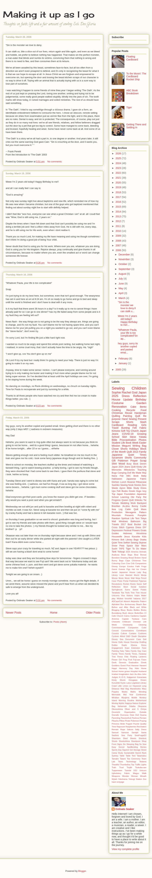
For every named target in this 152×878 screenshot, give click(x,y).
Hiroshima (141, 533)
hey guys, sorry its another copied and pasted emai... (128, 348)
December (124, 254)
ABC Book (132, 476)
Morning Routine (126, 700)
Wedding (124, 503)
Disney (115, 566)
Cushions (142, 633)
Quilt (137, 416)
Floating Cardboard (132, 58)
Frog (125, 660)
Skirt (124, 436)
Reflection (139, 396)
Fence (120, 657)
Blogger (82, 871)
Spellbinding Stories (136, 747)
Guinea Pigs (124, 569)
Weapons (116, 776)
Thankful (115, 765)
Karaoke (136, 536)
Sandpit (134, 732)
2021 (119, 177)
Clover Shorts (120, 448)
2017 (119, 197)
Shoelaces (135, 741)
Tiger (129, 107)
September (124, 269)
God (135, 392)
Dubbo (115, 645)
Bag (144, 445)
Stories (137, 485)
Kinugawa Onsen (137, 680)
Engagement (117, 648)
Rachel (126, 392)
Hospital (134, 671)
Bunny (135, 506)
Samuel (115, 732)
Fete (126, 657)
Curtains (132, 633)
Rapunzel (121, 727)
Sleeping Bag (132, 744)
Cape (127, 561)
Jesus (127, 536)
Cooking (116, 410)
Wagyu (136, 773)
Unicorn (142, 770)
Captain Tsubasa (130, 619)
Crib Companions (138, 563)
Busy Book (132, 464)
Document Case (133, 639)
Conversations (127, 631)
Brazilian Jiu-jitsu (121, 506)
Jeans (115, 433)
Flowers (136, 530)
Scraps (115, 422)
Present (142, 419)
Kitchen (115, 482)
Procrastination (128, 439)
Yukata (142, 436)
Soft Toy (125, 430)
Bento (143, 406)
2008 (119, 240)
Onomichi (116, 712)
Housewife (117, 536)
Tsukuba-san (140, 767)
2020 (119, 182)
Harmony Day (126, 668)
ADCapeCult (117, 601)
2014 (119, 211)
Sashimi (115, 735)
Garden (141, 403)
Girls (143, 425)
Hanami (142, 665)
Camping (122, 473)
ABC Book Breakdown (132, 92)
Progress (116, 500)
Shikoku (138, 500)
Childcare (126, 622)
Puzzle (136, 724)
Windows (123, 521)
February (123, 358)
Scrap (143, 460)
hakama (137, 598)
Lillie (120, 686)
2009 (119, 235)
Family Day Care (138, 651)
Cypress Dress (133, 527)
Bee (144, 604)
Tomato (115, 503)
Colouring (116, 563)
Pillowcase (141, 482)
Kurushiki (116, 683)
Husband (142, 671)
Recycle (130, 410)
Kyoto (123, 683)
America (134, 552)
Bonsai (143, 555)
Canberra (134, 616)
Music (121, 578)
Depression (117, 530)
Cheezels (116, 622)
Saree (139, 584)
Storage (136, 750)
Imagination (124, 674)
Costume (118, 403)
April (121, 293)
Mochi (136, 575)
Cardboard (117, 425)
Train (114, 767)
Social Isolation (138, 587)
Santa (143, 732)
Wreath (143, 776)
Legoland (135, 683)
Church (135, 430)
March (122, 298)
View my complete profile (125, 849)
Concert (115, 631)
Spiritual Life (127, 518)
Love (121, 575)
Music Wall (130, 578)
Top (132, 765)
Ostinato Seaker (124, 809)
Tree (133, 593)
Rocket (126, 584)
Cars (144, 619)
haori (114, 782)
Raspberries (130, 727)
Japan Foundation (126, 494)
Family (142, 451)
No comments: (55, 161)
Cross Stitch (118, 527)
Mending (142, 692)
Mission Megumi (121, 445)
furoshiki (128, 598)
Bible (114, 439)
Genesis (122, 662)
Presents (129, 515)
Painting (127, 416)
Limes (125, 686)
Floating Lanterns (138, 657)
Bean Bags (126, 555)
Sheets (133, 738)
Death (134, 636)
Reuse (128, 413)
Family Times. (131, 654)
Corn (123, 563)
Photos (142, 439)
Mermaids (116, 695)
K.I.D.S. (122, 677)
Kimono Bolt (118, 539)
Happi (114, 668)
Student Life (118, 442)
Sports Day (117, 750)
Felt (135, 427)
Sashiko (116, 485)
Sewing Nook (127, 485)
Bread (131, 558)
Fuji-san (136, 660)
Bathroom (135, 521)
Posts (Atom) (60, 621)
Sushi (114, 548)
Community (140, 457)
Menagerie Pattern (135, 512)
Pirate (127, 721)
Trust (121, 767)
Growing (141, 433)
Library (115, 575)
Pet (144, 497)
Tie (144, 500)
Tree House (141, 593)
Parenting (116, 718)
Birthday (140, 399)
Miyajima (125, 698)
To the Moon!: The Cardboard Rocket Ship (136, 76)
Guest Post (125, 665)
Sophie (116, 392)
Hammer (135, 665)
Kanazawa (141, 677)
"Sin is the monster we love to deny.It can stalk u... (127, 306)
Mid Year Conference (134, 695)
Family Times (118, 654)
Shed (125, 738)
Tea (122, 593)
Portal (125, 581)
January (123, 363)
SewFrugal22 (140, 735)
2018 (119, 192)
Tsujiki (129, 767)
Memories (116, 470)
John (144, 674)
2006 (119, 250)
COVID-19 (127, 433)
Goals (143, 530)
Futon (143, 660)
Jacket (114, 572)
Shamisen (116, 738)
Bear (136, 555)
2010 (119, 231)
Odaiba (132, 706)
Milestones (129, 470)
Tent (137, 518)
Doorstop (134, 642)
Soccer (121, 747)
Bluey (123, 610)
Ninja (138, 578)
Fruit (130, 660)
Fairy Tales (125, 651)
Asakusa (115, 555)
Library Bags (132, 539)
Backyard (142, 503)
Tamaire (115, 759)
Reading (132, 425)
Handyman (140, 413)
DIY (144, 527)
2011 (119, 226)
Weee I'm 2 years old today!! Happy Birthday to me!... (128, 320)
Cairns (127, 616)
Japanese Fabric (136, 479)
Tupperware (117, 770)
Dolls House (124, 642)
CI (145, 613)
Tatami (123, 759)
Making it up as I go (49, 14)
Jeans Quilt (130, 467)
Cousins (115, 633)
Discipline (142, 636)
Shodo (114, 741)
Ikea (114, 509)
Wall (114, 521)
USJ (135, 770)
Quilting (116, 416)
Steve (133, 436)
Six (124, 744)
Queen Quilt (127, 500)
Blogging (115, 610)
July (121, 278)
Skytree (142, 542)
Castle (143, 506)
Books (129, 610)
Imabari (115, 674)
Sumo (127, 590)
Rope (122, 729)
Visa (123, 595)
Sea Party (126, 735)
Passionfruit (126, 718)
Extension (135, 648)
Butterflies (139, 613)
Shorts (129, 422)
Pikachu (115, 721)
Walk (144, 773)
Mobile (134, 698)
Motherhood (141, 700)
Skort (125, 587)
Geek (114, 662)
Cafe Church (117, 616)
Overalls (115, 715)
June (121, 283)
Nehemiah (122, 706)
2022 (119, 172)
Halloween (117, 479)
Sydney (115, 756)
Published (133, 581)
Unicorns (115, 595)
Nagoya (128, 703)
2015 (119, 206)
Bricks (143, 610)
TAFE (121, 548)
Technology (131, 761)
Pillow (121, 721)
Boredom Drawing (120, 558)
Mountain (116, 515)
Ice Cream (141, 569)
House (116, 399)
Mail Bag (125, 689)
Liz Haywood (135, 686)
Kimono (116, 430)
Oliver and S (132, 709)
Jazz (132, 674)
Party (138, 497)
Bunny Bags (118, 561)
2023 (119, 168)
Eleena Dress (138, 645)
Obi (132, 497)
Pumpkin (142, 515)
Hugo (138, 491)
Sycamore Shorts (122, 457)
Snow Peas (118, 545)
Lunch (123, 482)
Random (116, 518)
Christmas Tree (139, 561)
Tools (127, 593)
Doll (129, 473)
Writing (136, 445)
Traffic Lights (140, 765)
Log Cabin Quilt (128, 509)
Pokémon (123, 460)
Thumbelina (125, 765)
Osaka (143, 539)
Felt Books (122, 491)
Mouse (115, 578)
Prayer (134, 460)
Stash (143, 422)
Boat (130, 524)
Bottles (137, 610)
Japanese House (127, 572)
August (122, 273)
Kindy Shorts (118, 680)
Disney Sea (117, 639)
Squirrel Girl (127, 750)
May (121, 288)
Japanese (117, 454)
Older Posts (93, 612)
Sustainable (129, 753)
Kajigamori (131, 677)
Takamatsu (141, 756)
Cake (133, 406)
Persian (143, 718)
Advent (127, 601)
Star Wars (140, 545)
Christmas (117, 413)
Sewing (118, 388)
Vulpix (137, 595)
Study (120, 753)
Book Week (132, 442)
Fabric (142, 427)
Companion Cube (137, 628)
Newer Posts (13, 612)
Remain (115, 729)
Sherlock (143, 738)
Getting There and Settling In (136, 126)
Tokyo (143, 518)
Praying (143, 721)
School (115, 436)
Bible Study (133, 488)
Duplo (124, 645)
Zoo (144, 779)
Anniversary (130, 604)
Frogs (143, 566)
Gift (114, 460)
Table (122, 756)
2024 (119, 163)
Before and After (120, 607)
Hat (133, 569)
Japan (143, 430)
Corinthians (141, 631)
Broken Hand (140, 558)
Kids (144, 536)
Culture (124, 633)
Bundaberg (116, 613)
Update (128, 399)
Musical (131, 482)
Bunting (125, 427)
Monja (143, 575)
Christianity (127, 625)
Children (139, 388)
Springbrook (117, 590)
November (124, 259)
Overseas (124, 715)
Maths (133, 692)
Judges (115, 677)
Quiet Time (117, 542)
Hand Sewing (129, 419)
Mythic (121, 703)
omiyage (120, 782)
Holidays (134, 448)
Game (114, 569)
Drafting (142, 642)
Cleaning (142, 625)
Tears (120, 761)
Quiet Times (137, 454)
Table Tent (130, 756)
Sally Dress (140, 729)
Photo (119, 581)
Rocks (133, 584)
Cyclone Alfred (118, 636)
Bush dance (127, 613)
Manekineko (135, 689)
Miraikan (115, 698)
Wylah (114, 779)
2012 (119, 221)
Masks (124, 692)
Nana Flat (118, 476)
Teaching (142, 470)
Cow (128, 563)
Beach (139, 604)
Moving (115, 703)
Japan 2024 (118, 467)
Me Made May (139, 473)
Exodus (130, 566)
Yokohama (122, 779)
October (123, 264)
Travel (115, 427)
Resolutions (117, 584)
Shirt (114, 463)
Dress (126, 396)
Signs (119, 744)
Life (144, 467)
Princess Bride (118, 724)
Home (53, 612)
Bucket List (140, 524)
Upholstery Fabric (121, 773)
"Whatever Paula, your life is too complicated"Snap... (128, 334)
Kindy (139, 467)
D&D (128, 636)
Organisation (129, 712)
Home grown (124, 671)
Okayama (142, 706)
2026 (119, 153)
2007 (119, 245)
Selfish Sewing (130, 542)
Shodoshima (124, 741)
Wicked (120, 598)
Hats (137, 668)
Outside (142, 712)
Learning (124, 497)
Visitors (129, 595)
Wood (121, 463)
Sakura (130, 729)
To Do (135, 548)
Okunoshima (117, 709)
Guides (115, 533)
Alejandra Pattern (138, 601)
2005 (119, 369)
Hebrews (127, 533)
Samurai (125, 732)
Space (130, 545)
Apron (122, 488)
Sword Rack (140, 753)
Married (128, 575)
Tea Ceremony (133, 759)
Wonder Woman (130, 776)
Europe (122, 566)
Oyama (143, 715)
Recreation (141, 727)
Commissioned (118, 628)
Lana (128, 683)
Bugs (114, 473)
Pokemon (135, 721)
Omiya (143, 709)
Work (133, 503)
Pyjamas (142, 581)
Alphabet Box (118, 604)
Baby (143, 476)
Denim (143, 464)
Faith (137, 566)
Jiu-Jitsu (138, 674)
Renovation (119, 406)
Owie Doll (134, 715)
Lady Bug (141, 572)
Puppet (129, 724)
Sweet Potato (139, 590)
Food (143, 410)
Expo (127, 648)
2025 (119, 158)
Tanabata (116, 593)
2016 (119, 201)
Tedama (142, 761)
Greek (132, 491)
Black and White (138, 607)
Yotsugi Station (135, 779)
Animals (142, 552)
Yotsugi (121, 551)
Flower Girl (117, 660)
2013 (119, 216)
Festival (127, 530)
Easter (142, 442)
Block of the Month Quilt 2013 (129, 450)
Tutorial (128, 770)
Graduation (133, 662)
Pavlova (135, 718)
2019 (119, 187)
